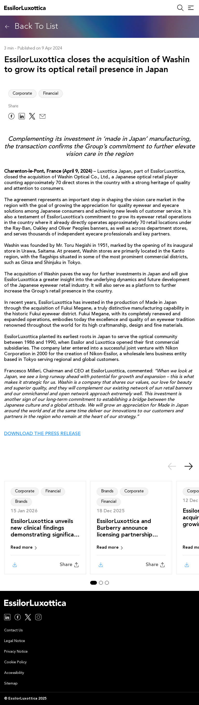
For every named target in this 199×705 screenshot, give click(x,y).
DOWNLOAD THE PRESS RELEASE (42, 433)
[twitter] (32, 117)
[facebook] (11, 117)
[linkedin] (22, 117)
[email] (42, 117)
